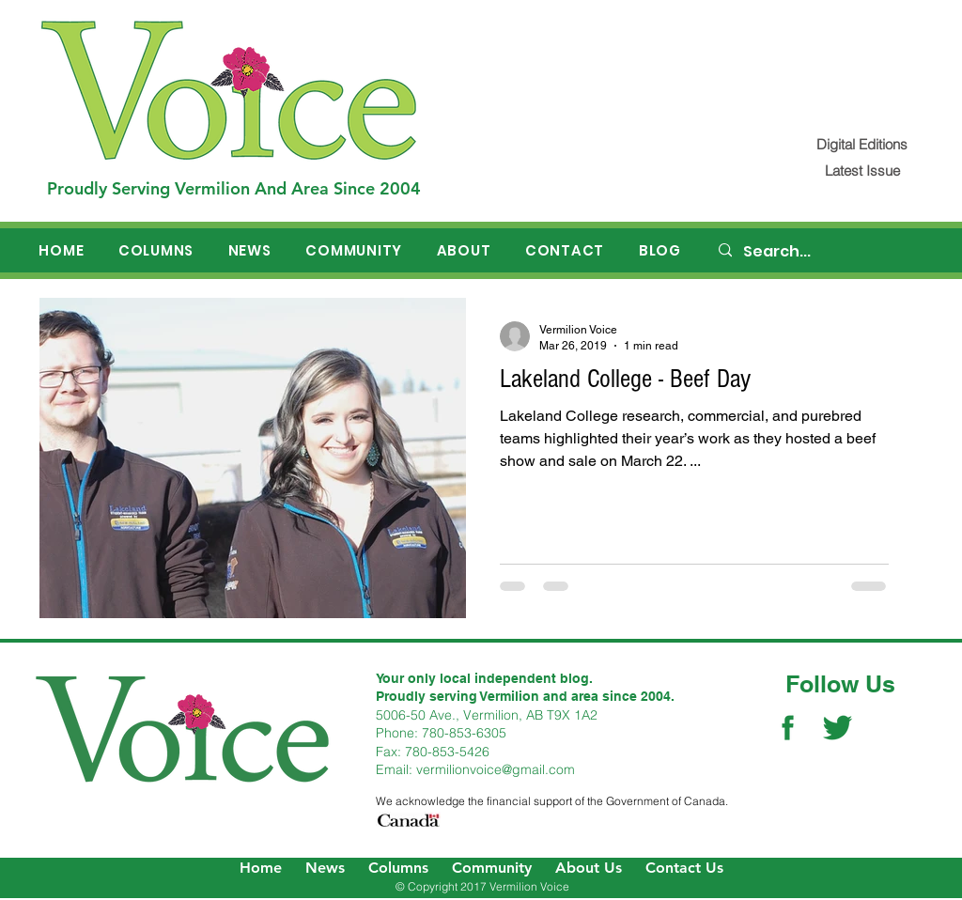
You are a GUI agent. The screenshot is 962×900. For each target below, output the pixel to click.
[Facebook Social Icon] (787, 727)
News (325, 868)
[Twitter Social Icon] (837, 727)
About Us (588, 868)
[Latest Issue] (862, 170)
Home (261, 868)
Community (492, 868)
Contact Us (684, 868)
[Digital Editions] (862, 144)
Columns (398, 868)
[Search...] (820, 252)
